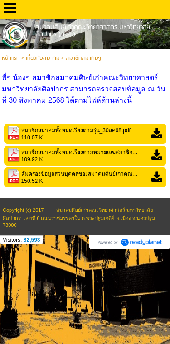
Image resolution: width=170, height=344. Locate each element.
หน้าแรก (10, 58)
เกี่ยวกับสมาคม (42, 58)
